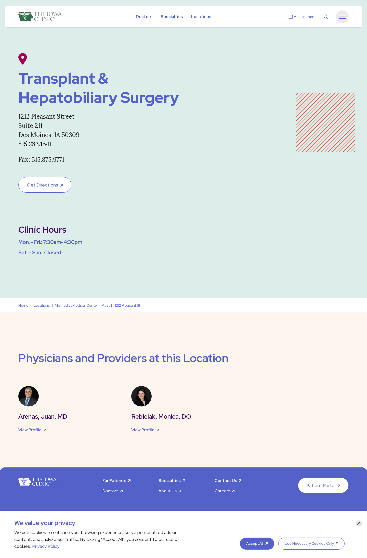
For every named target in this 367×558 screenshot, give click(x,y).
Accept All (255, 543)
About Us (168, 490)
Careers (222, 490)
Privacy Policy (45, 546)
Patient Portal (320, 485)
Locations (201, 16)
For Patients (114, 480)
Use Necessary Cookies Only (309, 543)
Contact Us (226, 480)
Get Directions (42, 185)
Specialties (172, 16)
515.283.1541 (35, 144)
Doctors (144, 16)
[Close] (359, 523)
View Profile (30, 429)
